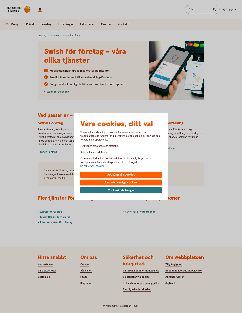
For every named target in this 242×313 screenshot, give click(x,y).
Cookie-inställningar (121, 190)
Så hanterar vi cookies (92, 165)
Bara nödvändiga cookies (121, 183)
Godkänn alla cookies (121, 175)
